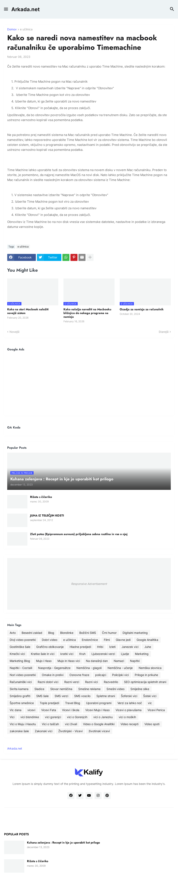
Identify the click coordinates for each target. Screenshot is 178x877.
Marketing (142, 654)
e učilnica (26, 29)
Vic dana (15, 710)
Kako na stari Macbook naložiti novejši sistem (28, 311)
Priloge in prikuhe (146, 675)
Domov (12, 29)
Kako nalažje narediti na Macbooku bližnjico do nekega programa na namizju (87, 313)
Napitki (135, 661)
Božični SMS (87, 632)
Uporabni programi (98, 703)
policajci (100, 675)
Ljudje (125, 654)
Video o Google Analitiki (99, 724)
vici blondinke (29, 717)
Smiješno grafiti (20, 696)
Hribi (100, 647)
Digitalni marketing (135, 632)
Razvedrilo (111, 682)
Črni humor (109, 632)
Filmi (107, 639)
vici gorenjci (53, 717)
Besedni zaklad (32, 632)
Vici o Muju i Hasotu (23, 724)
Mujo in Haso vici (68, 661)
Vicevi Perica (156, 710)
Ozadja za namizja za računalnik (142, 309)
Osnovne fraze (79, 675)
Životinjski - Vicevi (70, 731)
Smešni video (115, 689)
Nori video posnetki (23, 675)
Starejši (164, 331)
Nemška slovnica (150, 668)
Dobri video (49, 639)
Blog (51, 632)
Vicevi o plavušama (129, 710)
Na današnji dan (97, 661)
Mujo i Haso (44, 661)
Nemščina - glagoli (89, 668)
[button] (5, 9)
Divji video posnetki (23, 639)
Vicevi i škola (70, 710)
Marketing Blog (20, 661)
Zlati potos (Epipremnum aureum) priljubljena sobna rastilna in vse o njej (79, 534)
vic (150, 703)
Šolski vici (149, 696)
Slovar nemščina (61, 689)
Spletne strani (105, 696)
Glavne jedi (123, 639)
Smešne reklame (89, 689)
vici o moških (127, 717)
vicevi (31, 710)
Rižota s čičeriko (41, 497)
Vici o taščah (50, 724)
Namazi (119, 661)
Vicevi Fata (48, 710)
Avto (13, 632)
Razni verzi (71, 682)
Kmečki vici (17, 654)
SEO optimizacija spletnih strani (145, 682)
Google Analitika (147, 639)
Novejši (14, 331)
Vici (12, 717)
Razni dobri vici (48, 682)
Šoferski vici (129, 696)
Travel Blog (72, 703)
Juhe (147, 647)
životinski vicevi (99, 731)
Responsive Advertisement (89, 583)
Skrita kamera (19, 689)
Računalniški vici (21, 682)
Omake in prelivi (52, 675)
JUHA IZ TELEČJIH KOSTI (47, 515)
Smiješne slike (139, 689)
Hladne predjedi (80, 647)
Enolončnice (90, 639)
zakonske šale (19, 731)
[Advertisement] (89, 383)
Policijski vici (120, 675)
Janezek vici (130, 647)
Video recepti (129, 724)
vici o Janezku (103, 717)
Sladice (39, 689)
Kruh (82, 654)
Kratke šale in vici (42, 654)
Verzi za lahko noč (129, 703)
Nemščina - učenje (120, 668)
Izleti (112, 647)
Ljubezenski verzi (103, 654)
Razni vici (91, 682)
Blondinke (66, 632)
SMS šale (42, 696)
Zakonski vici (43, 731)
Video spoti (151, 724)
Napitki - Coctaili (21, 668)
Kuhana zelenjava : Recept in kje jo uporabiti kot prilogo (63, 842)
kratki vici (66, 654)
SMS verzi (61, 696)
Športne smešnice (22, 703)
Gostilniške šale (20, 647)
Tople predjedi (49, 703)
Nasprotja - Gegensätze (54, 668)
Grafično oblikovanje (50, 647)
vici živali (71, 724)
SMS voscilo (82, 696)
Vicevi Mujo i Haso (97, 710)
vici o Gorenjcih (77, 717)
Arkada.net (25, 9)
